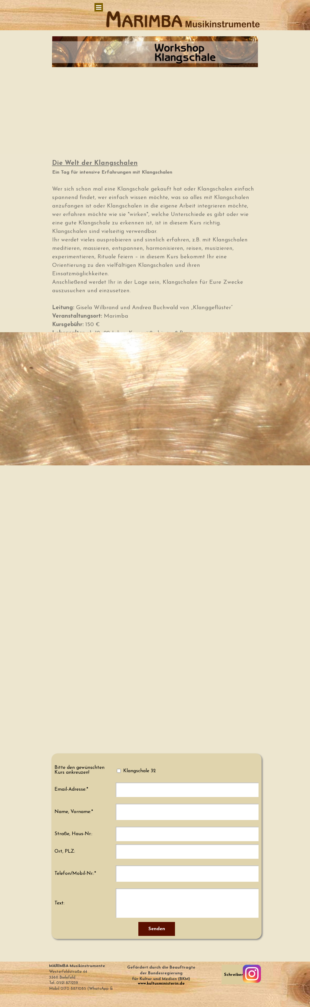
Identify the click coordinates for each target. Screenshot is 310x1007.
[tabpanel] (161, 975)
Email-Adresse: (71, 789)
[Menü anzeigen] (98, 7)
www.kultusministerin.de (161, 984)
